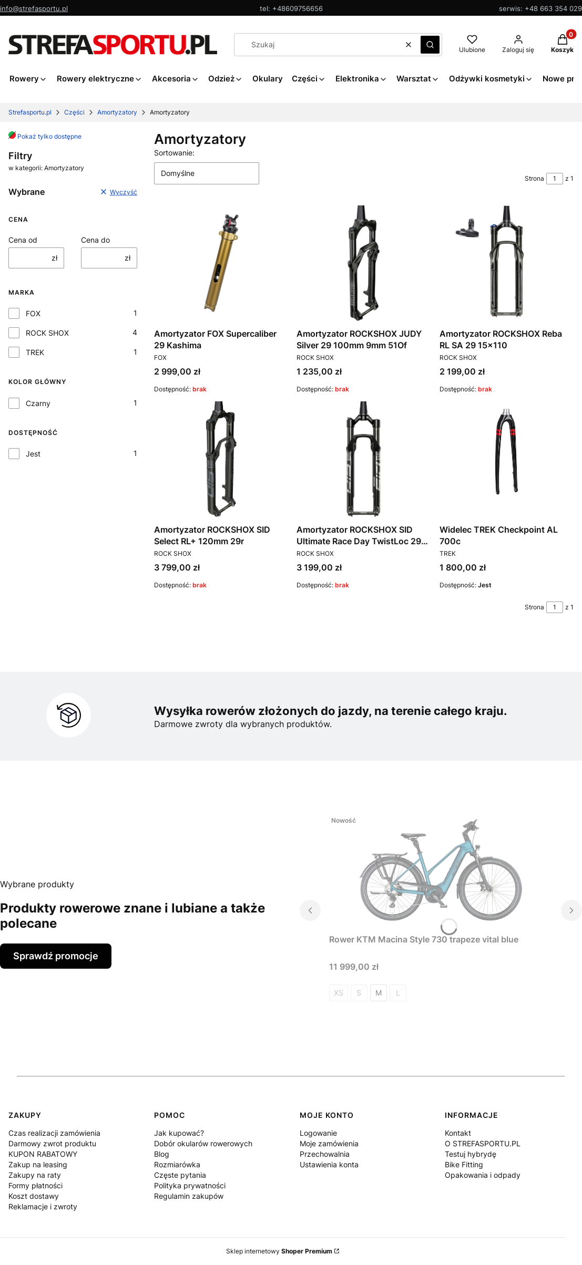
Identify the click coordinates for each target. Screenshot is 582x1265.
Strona (534, 178)
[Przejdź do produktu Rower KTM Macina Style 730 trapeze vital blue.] (441, 869)
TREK (35, 352)
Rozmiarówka (177, 1164)
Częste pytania (180, 1174)
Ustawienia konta (329, 1164)
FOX (33, 313)
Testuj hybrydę (470, 1153)
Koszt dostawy (33, 1195)
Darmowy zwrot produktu (52, 1143)
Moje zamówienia (329, 1143)
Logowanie (318, 1132)
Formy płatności (35, 1185)
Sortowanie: (174, 152)
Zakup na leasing (37, 1164)
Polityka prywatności (190, 1185)
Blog (161, 1153)
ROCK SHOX (47, 332)
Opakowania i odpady (482, 1174)
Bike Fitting (464, 1164)
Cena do (95, 239)
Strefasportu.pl (30, 112)
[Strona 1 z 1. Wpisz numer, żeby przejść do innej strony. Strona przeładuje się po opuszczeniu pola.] (554, 178)
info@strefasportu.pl (34, 8)
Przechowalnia (325, 1153)
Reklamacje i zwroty (42, 1206)
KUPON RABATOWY (42, 1153)
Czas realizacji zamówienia (54, 1132)
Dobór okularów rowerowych (203, 1143)
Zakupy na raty (34, 1174)
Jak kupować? (179, 1132)
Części (74, 112)
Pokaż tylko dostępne (44, 136)
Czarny (38, 403)
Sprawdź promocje (55, 955)
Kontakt (458, 1132)
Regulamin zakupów (188, 1195)
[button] (430, 45)
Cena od (22, 239)
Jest (33, 453)
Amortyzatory (117, 112)
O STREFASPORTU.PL (482, 1143)
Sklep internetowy (279, 1251)
